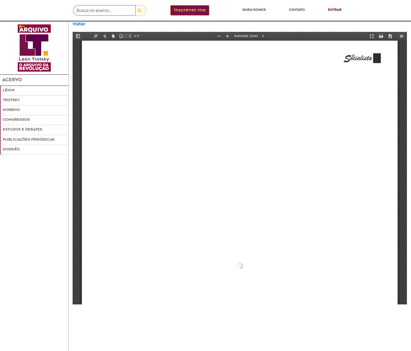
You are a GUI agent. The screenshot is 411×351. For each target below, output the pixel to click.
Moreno (11, 110)
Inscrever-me (190, 10)
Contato (297, 10)
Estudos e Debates (22, 129)
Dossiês (11, 149)
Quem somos (254, 10)
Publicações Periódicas (29, 139)
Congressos (16, 120)
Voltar (79, 24)
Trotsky (11, 100)
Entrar (334, 10)
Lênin (9, 90)
